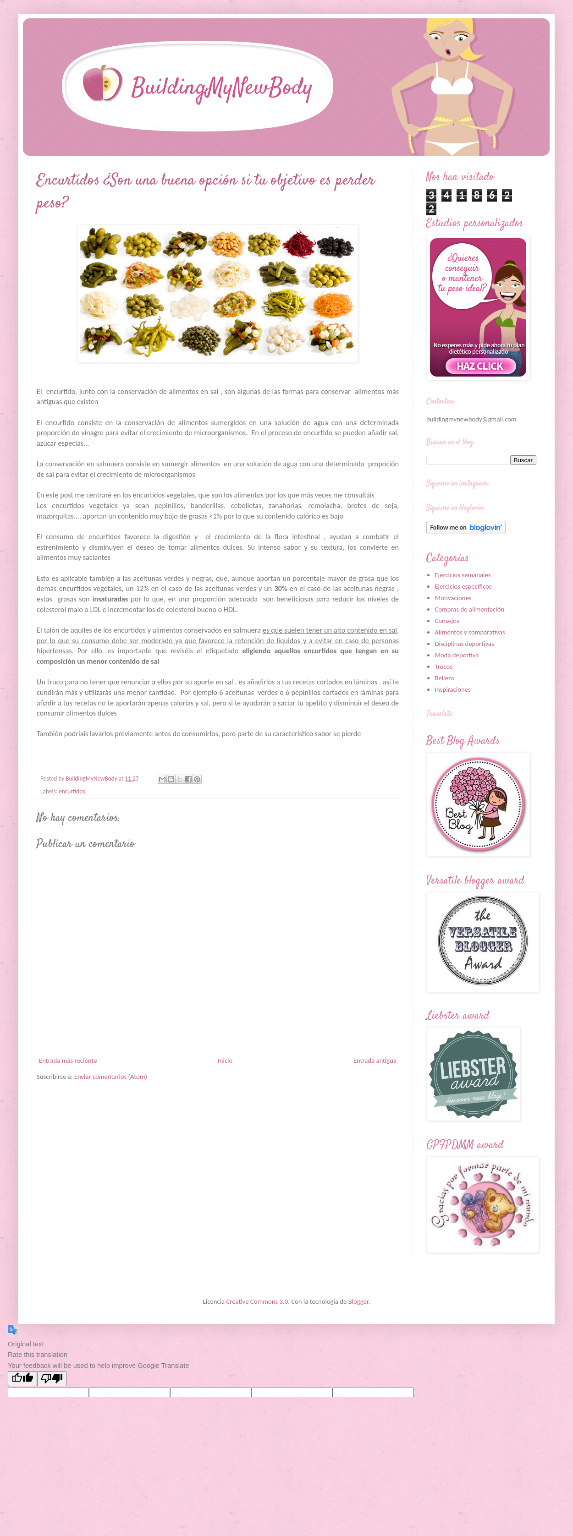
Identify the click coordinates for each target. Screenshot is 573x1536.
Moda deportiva (457, 655)
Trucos (443, 666)
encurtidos (72, 791)
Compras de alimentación (469, 609)
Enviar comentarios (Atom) (110, 1076)
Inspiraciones (452, 689)
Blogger (358, 1301)
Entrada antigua (375, 1060)
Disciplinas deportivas (464, 644)
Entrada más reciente (68, 1060)
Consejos (447, 621)
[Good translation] (22, 1378)
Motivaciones (453, 598)
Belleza (444, 678)
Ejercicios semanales (462, 575)
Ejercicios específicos (463, 586)
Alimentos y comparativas (470, 632)
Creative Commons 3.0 (257, 1301)
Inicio (225, 1060)
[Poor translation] (51, 1378)
